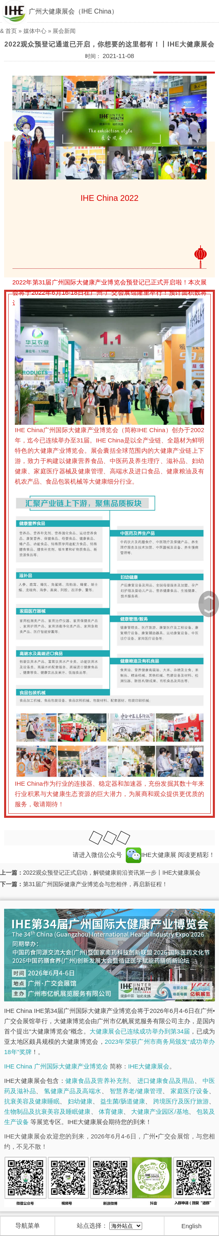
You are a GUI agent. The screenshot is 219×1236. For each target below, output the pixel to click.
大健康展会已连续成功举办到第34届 (140, 1031)
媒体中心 (34, 31)
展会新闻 (64, 31)
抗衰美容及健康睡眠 (32, 1101)
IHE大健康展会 (148, 1066)
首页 (11, 31)
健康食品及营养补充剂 (97, 1080)
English (191, 1225)
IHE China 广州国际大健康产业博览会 (56, 1066)
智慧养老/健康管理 (136, 1090)
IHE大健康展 (151, 854)
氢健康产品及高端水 (72, 1090)
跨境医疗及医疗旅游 (181, 1101)
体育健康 (111, 1111)
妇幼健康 (80, 1101)
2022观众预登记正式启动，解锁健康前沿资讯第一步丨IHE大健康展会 (112, 872)
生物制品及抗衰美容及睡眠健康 (47, 1111)
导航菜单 (27, 1225)
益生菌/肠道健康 (122, 1101)
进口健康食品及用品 (165, 1080)
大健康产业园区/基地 (160, 1111)
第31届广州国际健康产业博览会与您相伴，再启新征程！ (95, 884)
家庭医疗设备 (190, 1090)
